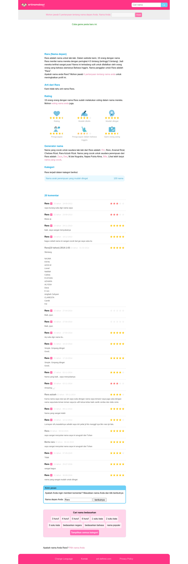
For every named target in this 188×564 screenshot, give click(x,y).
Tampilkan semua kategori (84, 532)
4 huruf (65, 519)
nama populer (113, 525)
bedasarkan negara (72, 525)
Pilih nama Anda (77, 548)
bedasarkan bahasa (94, 525)
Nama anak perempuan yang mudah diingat (84, 178)
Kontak (84, 559)
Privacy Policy (126, 559)
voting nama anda (60, 103)
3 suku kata (54, 525)
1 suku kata (97, 519)
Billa (105, 156)
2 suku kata (111, 519)
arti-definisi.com (103, 559)
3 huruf (55, 519)
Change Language (64, 559)
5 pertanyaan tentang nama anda (99, 74)
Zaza (59, 156)
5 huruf (75, 519)
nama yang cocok (52, 160)
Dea (65, 156)
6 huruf (85, 519)
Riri (103, 150)
